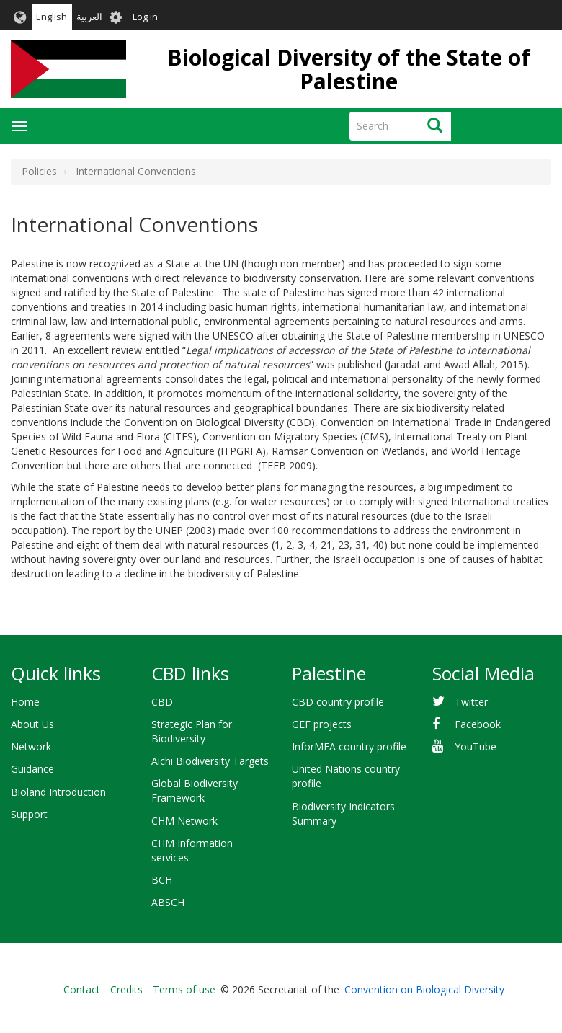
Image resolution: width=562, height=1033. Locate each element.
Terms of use (184, 989)
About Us (32, 724)
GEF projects (322, 724)
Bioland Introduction (58, 792)
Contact (81, 989)
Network (31, 746)
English (51, 17)
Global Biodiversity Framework (194, 790)
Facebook (478, 724)
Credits (126, 989)
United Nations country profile (346, 776)
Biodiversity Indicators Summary (343, 813)
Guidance (32, 769)
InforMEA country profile (349, 746)
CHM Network (184, 821)
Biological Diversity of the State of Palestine (348, 69)
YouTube (475, 746)
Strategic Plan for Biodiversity (191, 731)
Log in (145, 17)
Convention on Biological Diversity (424, 989)
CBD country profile (338, 702)
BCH (161, 880)
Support (29, 814)
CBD (162, 702)
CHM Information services (192, 850)
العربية (89, 17)
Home (25, 702)
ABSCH (167, 902)
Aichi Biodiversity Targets (210, 761)
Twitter (471, 702)
